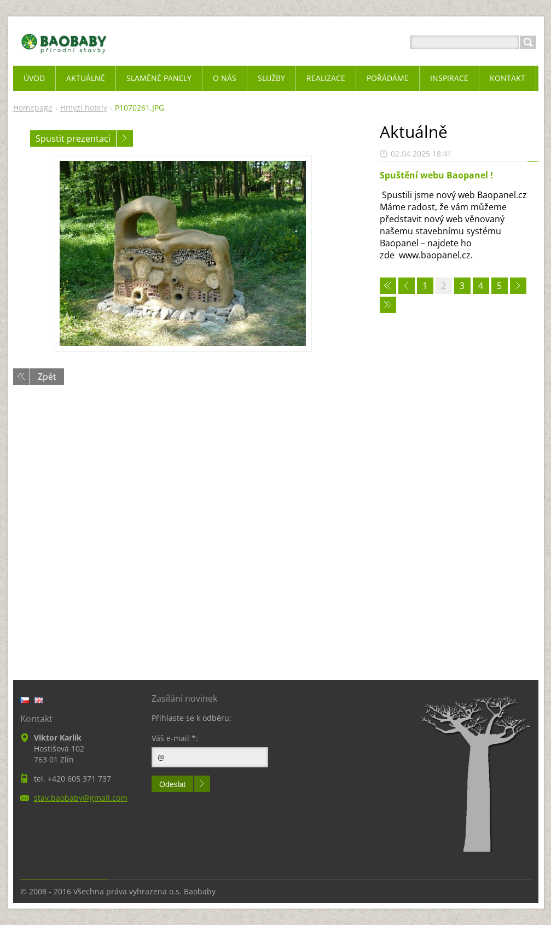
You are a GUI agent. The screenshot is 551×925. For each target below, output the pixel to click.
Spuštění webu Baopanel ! (436, 175)
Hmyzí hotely (83, 107)
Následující (125, 138)
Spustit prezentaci (73, 138)
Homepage (33, 107)
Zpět (47, 377)
